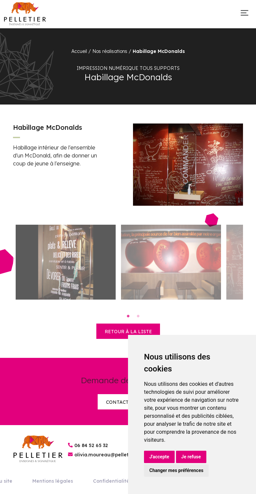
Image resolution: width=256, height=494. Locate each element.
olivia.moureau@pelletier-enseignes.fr (120, 455)
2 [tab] (138, 316)
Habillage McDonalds (159, 51)
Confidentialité (111, 481)
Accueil (79, 51)
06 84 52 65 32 (91, 445)
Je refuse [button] (191, 456)
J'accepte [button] (159, 456)
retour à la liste (128, 332)
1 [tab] (128, 316)
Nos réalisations (109, 51)
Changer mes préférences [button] (176, 470)
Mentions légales (52, 481)
